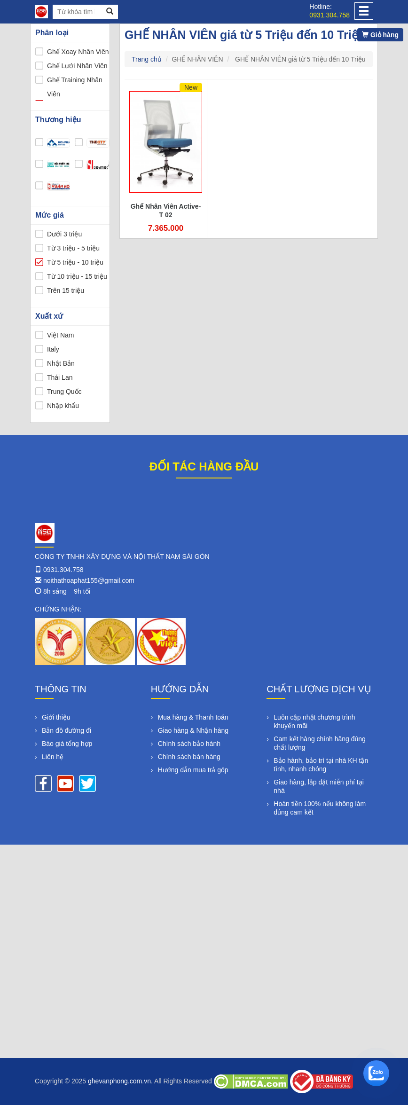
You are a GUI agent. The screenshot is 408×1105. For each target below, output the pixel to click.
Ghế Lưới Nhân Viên (77, 66)
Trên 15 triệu (65, 290)
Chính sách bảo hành (189, 743)
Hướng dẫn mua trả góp (193, 770)
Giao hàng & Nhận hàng (193, 730)
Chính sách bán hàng (189, 756)
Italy (53, 349)
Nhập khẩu (63, 405)
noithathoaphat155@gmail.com (88, 580)
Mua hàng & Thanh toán (193, 717)
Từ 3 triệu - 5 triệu (73, 248)
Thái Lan (59, 377)
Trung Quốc (64, 391)
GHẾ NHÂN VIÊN (197, 59)
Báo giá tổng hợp (67, 743)
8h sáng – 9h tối (66, 591)
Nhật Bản (61, 363)
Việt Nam (60, 335)
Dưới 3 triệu (64, 234)
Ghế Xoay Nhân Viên (78, 51)
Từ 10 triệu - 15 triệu (77, 276)
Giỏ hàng (380, 35)
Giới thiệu (56, 717)
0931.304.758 (329, 15)
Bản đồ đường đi (66, 730)
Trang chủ (147, 59)
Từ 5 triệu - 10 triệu (75, 262)
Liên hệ (52, 756)
